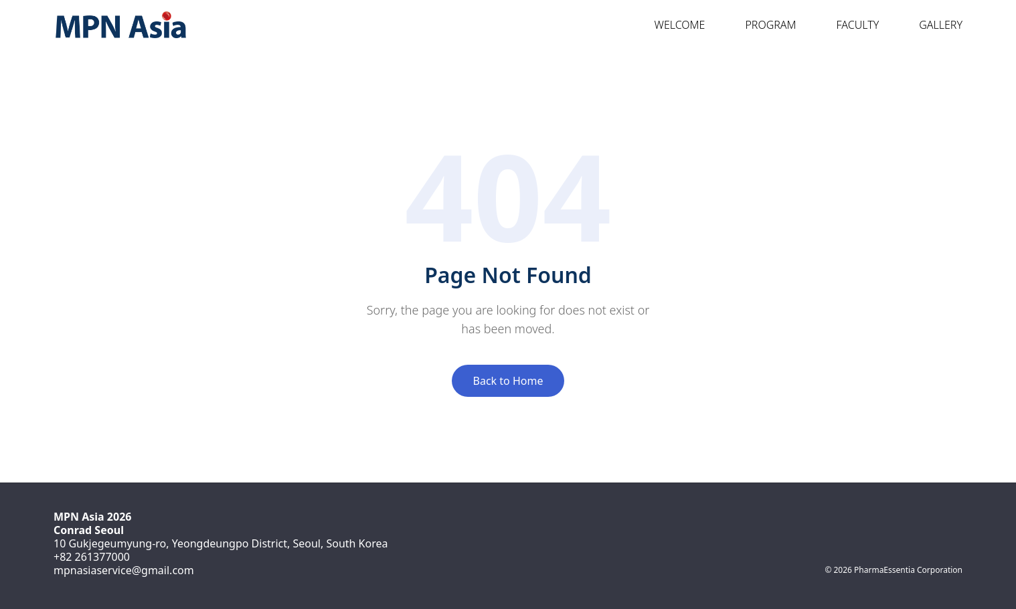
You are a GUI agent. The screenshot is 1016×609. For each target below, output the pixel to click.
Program (764, 24)
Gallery (934, 24)
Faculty (851, 24)
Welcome (673, 24)
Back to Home (508, 380)
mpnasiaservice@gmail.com (124, 570)
